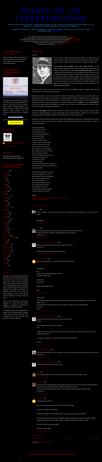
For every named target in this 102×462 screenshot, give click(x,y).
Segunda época (7, 249)
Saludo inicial (6, 247)
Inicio (66, 438)
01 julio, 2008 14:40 (44, 431)
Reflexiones (6, 235)
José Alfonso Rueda (42, 258)
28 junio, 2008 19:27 (44, 311)
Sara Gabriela (40, 382)
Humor (5, 205)
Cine (4, 177)
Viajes (4, 258)
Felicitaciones (6, 196)
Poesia (4, 226)
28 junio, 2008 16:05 (44, 237)
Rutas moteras (6, 244)
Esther (38, 372)
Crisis (4, 184)
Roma (4, 242)
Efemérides (6, 189)
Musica (5, 217)
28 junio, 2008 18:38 (44, 264)
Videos (5, 260)
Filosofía (5, 198)
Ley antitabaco (7, 207)
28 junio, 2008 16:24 (44, 254)
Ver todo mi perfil (9, 146)
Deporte (5, 186)
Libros (4, 210)
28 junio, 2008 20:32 (44, 345)
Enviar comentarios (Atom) (47, 442)
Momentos (6, 214)
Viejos (4, 263)
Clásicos (5, 182)
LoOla (38, 209)
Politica (5, 228)
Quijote (5, 230)
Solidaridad (6, 254)
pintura (5, 223)
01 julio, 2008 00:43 (44, 393)
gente (4, 200)
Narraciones (6, 219)
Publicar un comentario (38, 435)
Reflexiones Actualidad (9, 237)
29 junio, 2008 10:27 (44, 357)
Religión (5, 240)
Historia (5, 203)
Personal (43, 199)
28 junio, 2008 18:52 (44, 293)
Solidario (5, 256)
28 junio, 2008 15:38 (44, 223)
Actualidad (6, 170)
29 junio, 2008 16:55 (44, 367)
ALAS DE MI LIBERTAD (44, 349)
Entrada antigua (95, 438)
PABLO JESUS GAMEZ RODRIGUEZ (47, 242)
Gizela (38, 228)
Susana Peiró (40, 398)
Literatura (5, 212)
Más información (15, 122)
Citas (4, 180)
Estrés (4, 193)
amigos (5, 173)
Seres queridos (7, 251)
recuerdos (5, 233)
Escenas (5, 191)
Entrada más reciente (37, 438)
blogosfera (6, 175)
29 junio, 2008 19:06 (44, 377)
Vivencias (5, 265)
